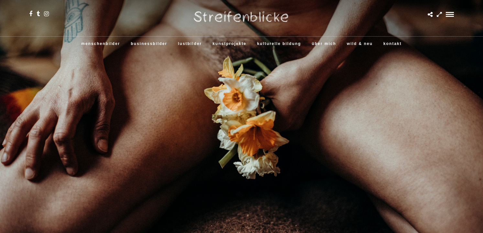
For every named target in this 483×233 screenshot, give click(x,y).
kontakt (392, 43)
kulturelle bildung (279, 43)
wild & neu (360, 43)
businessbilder (149, 43)
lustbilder (190, 43)
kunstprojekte (230, 43)
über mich (324, 43)
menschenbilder (100, 43)
